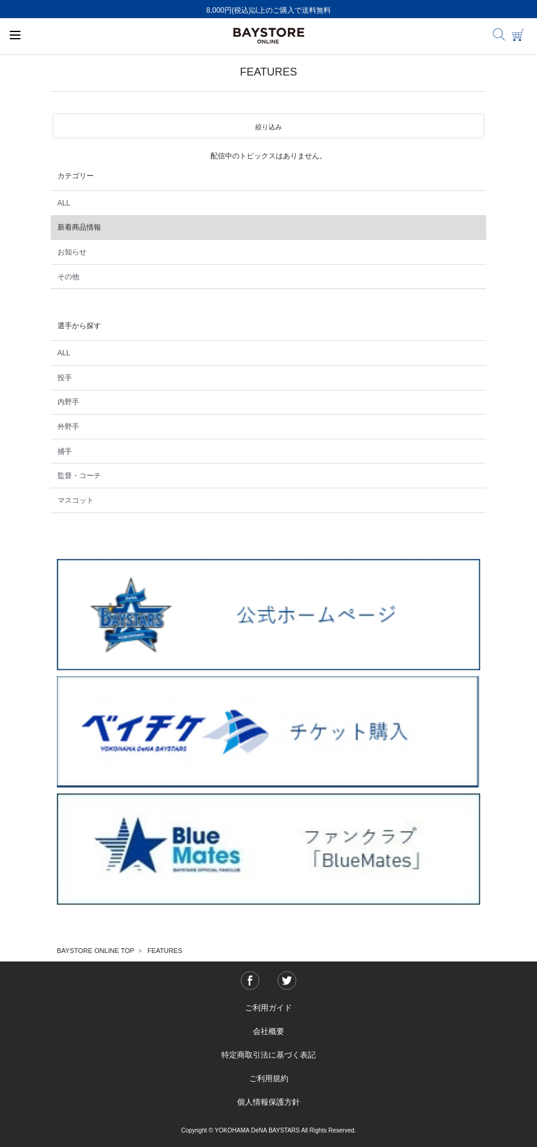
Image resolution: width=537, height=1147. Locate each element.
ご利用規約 (268, 1078)
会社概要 (268, 1031)
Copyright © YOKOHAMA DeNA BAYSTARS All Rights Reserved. (268, 1130)
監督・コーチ (79, 475)
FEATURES (165, 950)
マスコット (75, 500)
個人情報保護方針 (268, 1102)
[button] (268, 126)
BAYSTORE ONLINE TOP (95, 950)
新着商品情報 (79, 227)
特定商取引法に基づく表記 (268, 1054)
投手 (64, 377)
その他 (68, 277)
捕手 (64, 451)
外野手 (68, 426)
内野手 (68, 402)
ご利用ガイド (268, 1007)
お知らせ (71, 252)
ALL (63, 203)
